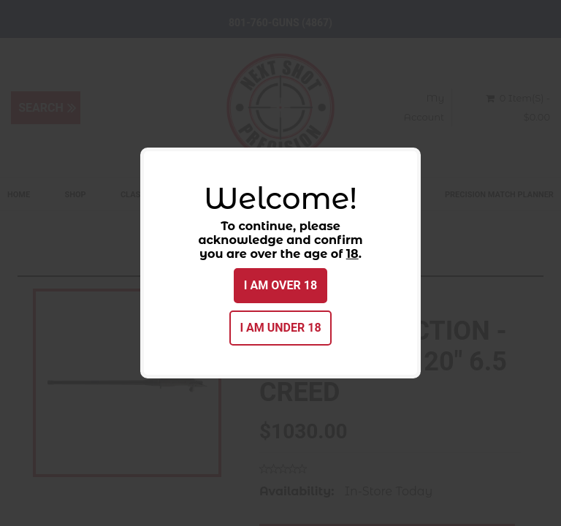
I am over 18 (280, 285)
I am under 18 (280, 328)
